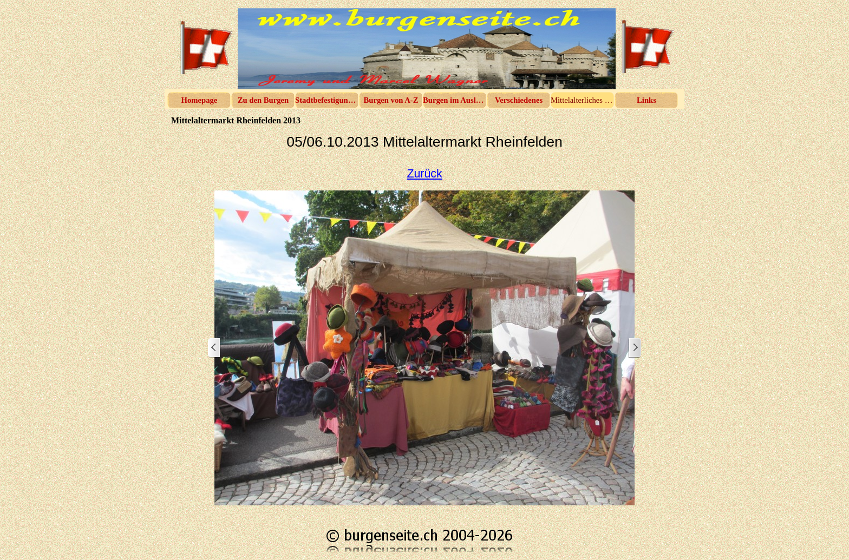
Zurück (424, 173)
